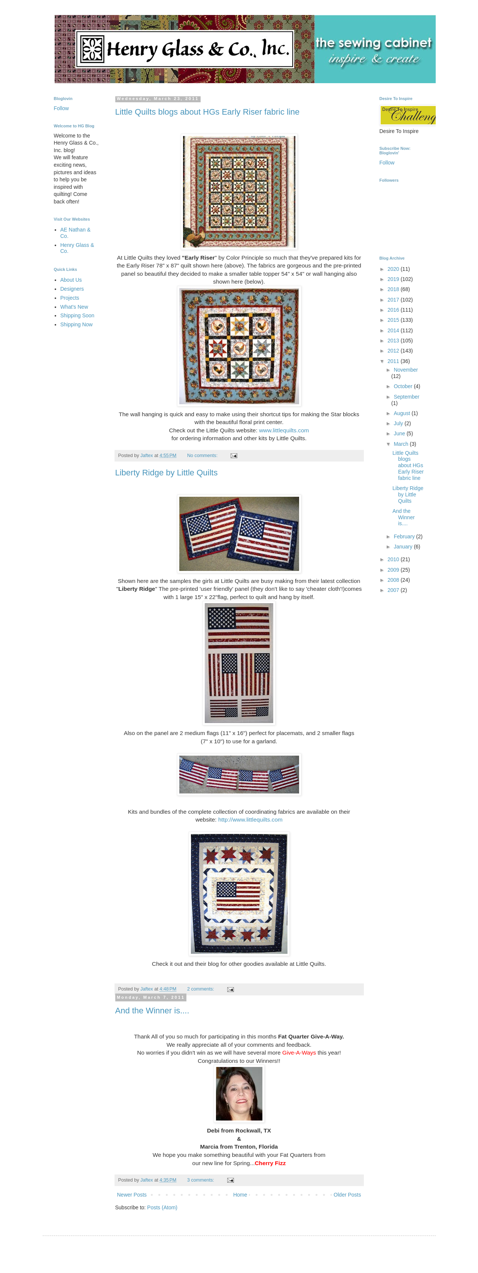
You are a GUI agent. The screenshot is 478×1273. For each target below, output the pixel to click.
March (402, 444)
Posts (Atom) (162, 1207)
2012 (394, 351)
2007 (394, 590)
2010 (394, 559)
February (405, 536)
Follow (61, 108)
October (404, 386)
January (404, 547)
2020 (394, 269)
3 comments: (201, 1180)
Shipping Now (76, 324)
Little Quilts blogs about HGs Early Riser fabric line (207, 112)
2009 (394, 570)
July (399, 423)
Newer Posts (132, 1195)
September (406, 397)
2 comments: (201, 989)
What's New (74, 307)
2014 (394, 330)
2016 (394, 310)
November (406, 370)
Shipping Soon (77, 315)
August (402, 413)
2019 (394, 279)
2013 (394, 341)
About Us (71, 280)
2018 (394, 289)
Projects (69, 298)
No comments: (203, 455)
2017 (394, 300)
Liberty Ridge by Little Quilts (166, 472)
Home (240, 1195)
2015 (394, 320)
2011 (394, 361)
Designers (72, 289)
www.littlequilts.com (284, 430)
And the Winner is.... (152, 1010)
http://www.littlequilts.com (250, 819)
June (400, 433)
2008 (394, 580)
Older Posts (347, 1195)
